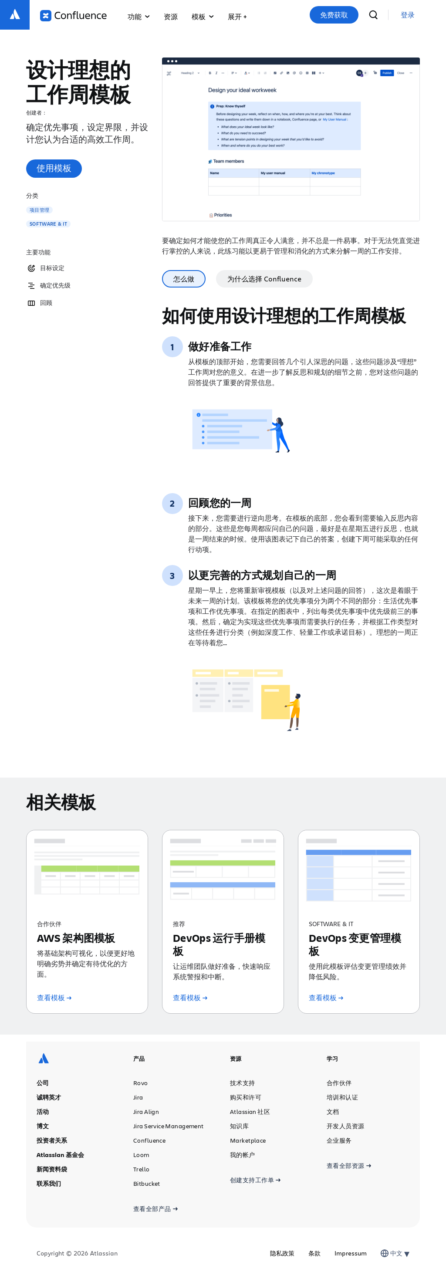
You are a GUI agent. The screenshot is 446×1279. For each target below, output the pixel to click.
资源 (171, 16)
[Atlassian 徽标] (15, 15)
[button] (237, 15)
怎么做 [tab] (183, 278)
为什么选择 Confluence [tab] (264, 278)
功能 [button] (139, 16)
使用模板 (54, 168)
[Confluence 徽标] (73, 15)
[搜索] (373, 14)
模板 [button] (203, 16)
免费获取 (334, 15)
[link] (407, 15)
